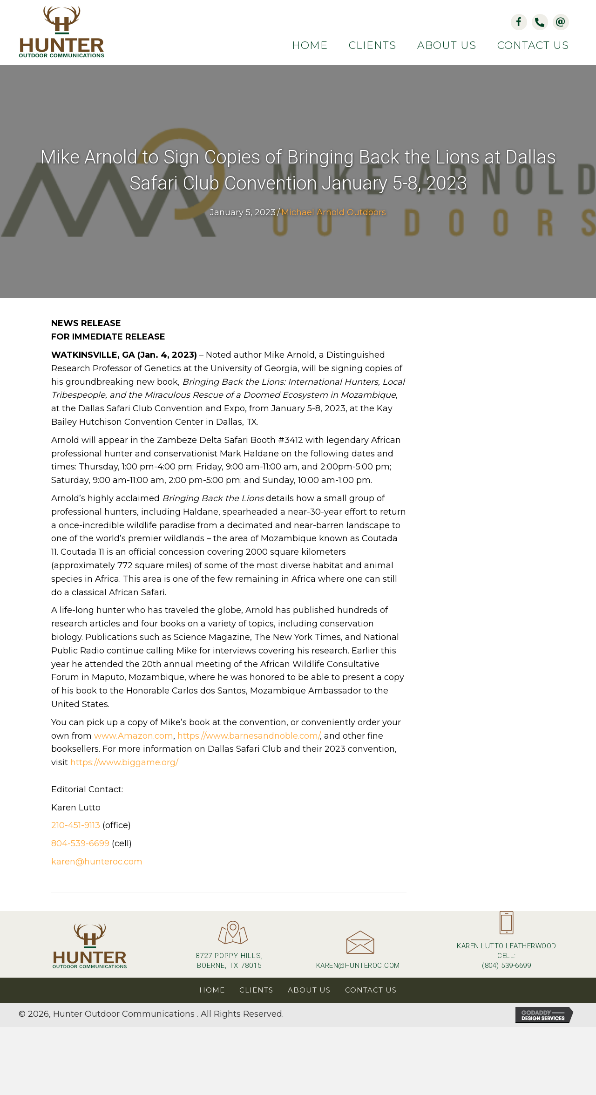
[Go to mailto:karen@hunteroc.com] (358, 954)
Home (212, 990)
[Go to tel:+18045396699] (506, 944)
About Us (309, 990)
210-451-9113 (75, 826)
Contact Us (371, 990)
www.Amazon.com (133, 736)
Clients (256, 990)
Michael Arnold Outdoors (333, 213)
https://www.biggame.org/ (124, 763)
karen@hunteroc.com (96, 862)
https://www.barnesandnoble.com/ (248, 736)
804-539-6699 (80, 844)
